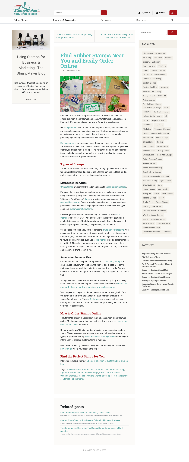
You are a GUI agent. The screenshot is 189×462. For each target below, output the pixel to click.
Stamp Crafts (163, 189)
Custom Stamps (149, 83)
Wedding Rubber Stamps (153, 215)
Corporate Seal (149, 66)
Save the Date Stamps (152, 172)
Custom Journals (160, 74)
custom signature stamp (81, 209)
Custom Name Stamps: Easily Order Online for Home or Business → (116, 36)
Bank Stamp (105, 372)
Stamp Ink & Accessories (64, 20)
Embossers (106, 20)
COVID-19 (162, 66)
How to (159, 116)
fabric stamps (100, 240)
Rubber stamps (67, 143)
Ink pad (146, 120)
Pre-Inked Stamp (162, 146)
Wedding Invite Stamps (152, 206)
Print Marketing (149, 150)
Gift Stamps (148, 53)
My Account (143, 12)
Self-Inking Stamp (150, 181)
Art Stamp (147, 58)
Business (116, 372)
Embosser (146, 92)
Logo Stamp (159, 125)
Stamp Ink (147, 193)
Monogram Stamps (162, 129)
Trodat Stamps (162, 202)
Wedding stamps (114, 261)
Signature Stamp (68, 372)
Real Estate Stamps (164, 155)
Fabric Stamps (77, 379)
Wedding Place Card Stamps (154, 211)
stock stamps (167, 193)
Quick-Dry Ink (148, 155)
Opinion (160, 142)
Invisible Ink (147, 125)
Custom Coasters (158, 70)
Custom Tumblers (150, 87)
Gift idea (81, 376)
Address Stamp (160, 53)
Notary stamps (162, 138)
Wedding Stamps (68, 376)
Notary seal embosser (160, 133)
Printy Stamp (163, 150)
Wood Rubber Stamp (151, 232)
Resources (141, 20)
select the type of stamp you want (100, 336)
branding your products (113, 230)
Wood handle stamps (151, 227)
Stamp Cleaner (149, 189)
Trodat (161, 198)
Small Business (74, 369)
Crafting (145, 71)
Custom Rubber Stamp (114, 369)
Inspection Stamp (159, 120)
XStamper (166, 232)
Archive (31, 99)
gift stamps (93, 299)
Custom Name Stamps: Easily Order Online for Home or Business (90, 420)
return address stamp (70, 202)
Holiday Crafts (149, 116)
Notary (146, 133)
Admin (78, 71)
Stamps (85, 369)
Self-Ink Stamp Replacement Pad (156, 176)
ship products (70, 127)
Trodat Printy (148, 202)
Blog (173, 20)
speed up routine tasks (116, 187)
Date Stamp (164, 87)
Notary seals (148, 138)
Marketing (147, 129)
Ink (166, 116)
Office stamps (66, 187)
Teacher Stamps (149, 198)
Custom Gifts (147, 74)
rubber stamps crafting (152, 168)
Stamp (160, 185)
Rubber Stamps (21, 20)
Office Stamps (96, 369)
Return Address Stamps (87, 372)
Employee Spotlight (149, 96)
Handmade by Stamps (161, 112)
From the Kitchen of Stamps (99, 376)
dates (87, 199)
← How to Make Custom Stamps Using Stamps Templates (74, 36)
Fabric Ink (162, 96)
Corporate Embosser (151, 62)
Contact (162, 13)
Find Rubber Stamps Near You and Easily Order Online (92, 60)
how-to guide (66, 349)
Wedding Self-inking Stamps (154, 219)
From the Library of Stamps (152, 108)
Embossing (156, 91)
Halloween (147, 112)
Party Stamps (148, 146)
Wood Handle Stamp (163, 223)
